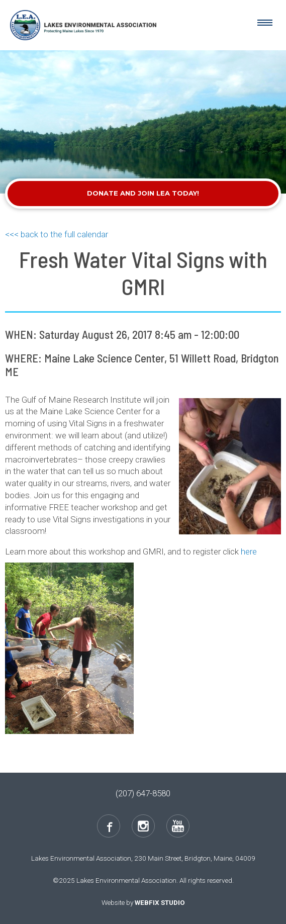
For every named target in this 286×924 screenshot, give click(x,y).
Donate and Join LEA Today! (143, 193)
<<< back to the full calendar (56, 234)
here (249, 551)
